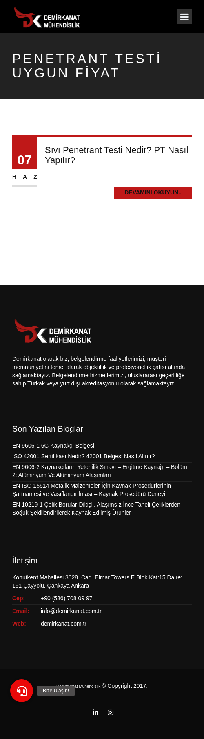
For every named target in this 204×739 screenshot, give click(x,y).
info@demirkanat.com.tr (71, 611)
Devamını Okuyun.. (153, 192)
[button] (21, 690)
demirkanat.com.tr (63, 623)
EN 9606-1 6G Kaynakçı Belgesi (53, 445)
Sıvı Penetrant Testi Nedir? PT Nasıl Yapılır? (116, 155)
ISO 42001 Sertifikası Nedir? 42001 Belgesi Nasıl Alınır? (83, 456)
